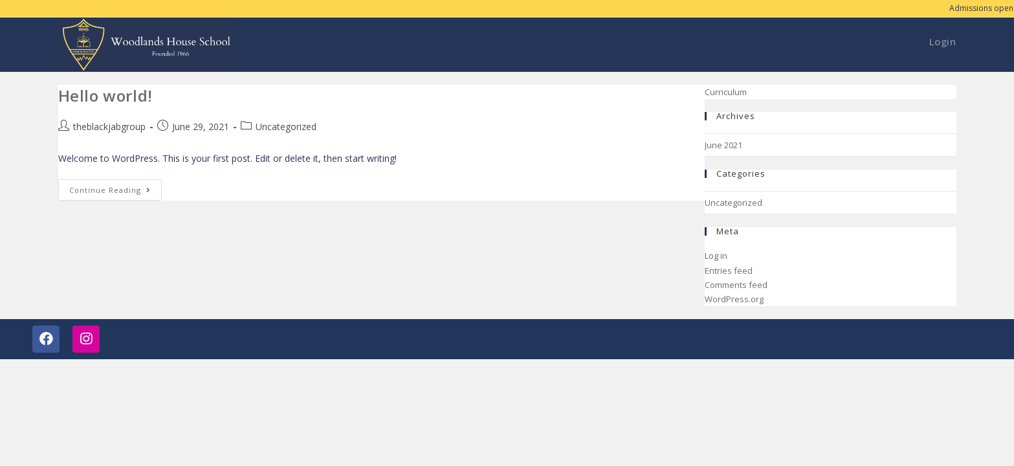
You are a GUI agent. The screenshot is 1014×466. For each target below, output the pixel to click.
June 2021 (723, 145)
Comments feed (736, 285)
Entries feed (729, 270)
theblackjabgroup (109, 126)
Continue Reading (115, 187)
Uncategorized (286, 126)
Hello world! (105, 95)
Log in (716, 255)
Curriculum (726, 92)
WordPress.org (734, 299)
